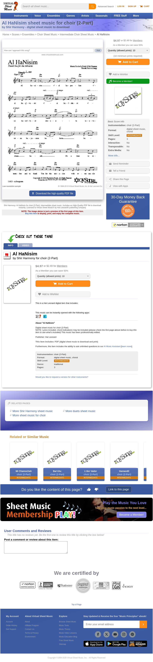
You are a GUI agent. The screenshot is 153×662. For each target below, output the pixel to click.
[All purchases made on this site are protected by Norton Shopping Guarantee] (128, 225)
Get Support (11, 629)
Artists (85, 15)
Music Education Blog (68, 637)
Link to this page (118, 489)
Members (137, 40)
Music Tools (64, 625)
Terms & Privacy (31, 633)
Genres (70, 15)
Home (6, 34)
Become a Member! (131, 514)
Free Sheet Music (66, 640)
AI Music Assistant (112, 346)
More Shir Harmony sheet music (33, 411)
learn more (126, 346)
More (136, 15)
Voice (37, 15)
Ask (98, 50)
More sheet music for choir (29, 415)
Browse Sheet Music (67, 622)
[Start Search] (92, 6)
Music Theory (64, 629)
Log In (120, 6)
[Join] (143, 624)
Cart (144, 6)
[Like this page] (89, 489)
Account (9, 622)
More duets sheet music (80, 411)
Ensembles (53, 15)
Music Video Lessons (68, 633)
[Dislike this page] (96, 489)
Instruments (21, 15)
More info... (114, 155)
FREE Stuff (120, 15)
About (27, 622)
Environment (30, 637)
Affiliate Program (32, 625)
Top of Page (76, 604)
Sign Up (132, 6)
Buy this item (31, 213)
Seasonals (101, 15)
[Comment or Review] (36, 547)
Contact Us (29, 629)
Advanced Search (106, 6)
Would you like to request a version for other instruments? (62, 377)
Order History (11, 625)
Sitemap (62, 644)
